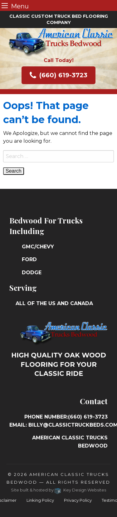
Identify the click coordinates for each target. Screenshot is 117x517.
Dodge (31, 272)
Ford (29, 259)
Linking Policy (40, 500)
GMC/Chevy (38, 247)
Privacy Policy (78, 500)
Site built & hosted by (58, 489)
